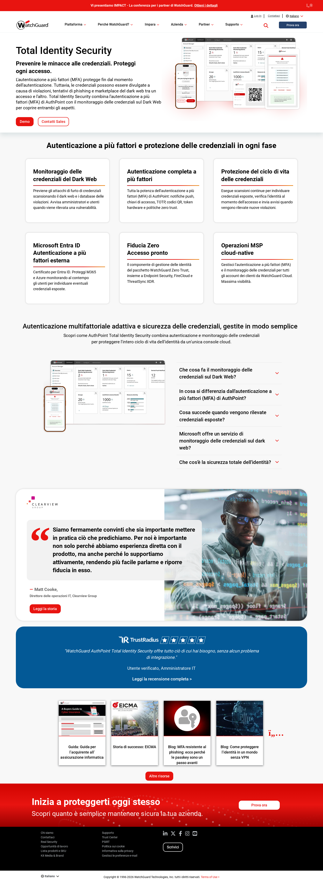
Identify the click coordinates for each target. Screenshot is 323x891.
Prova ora (259, 805)
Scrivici (173, 847)
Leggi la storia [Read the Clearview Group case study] (45, 609)
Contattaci (274, 16)
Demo (25, 121)
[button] (266, 24)
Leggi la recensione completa (160, 679)
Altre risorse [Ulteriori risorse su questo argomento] (159, 776)
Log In (257, 16)
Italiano (294, 16)
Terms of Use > (210, 877)
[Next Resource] (276, 733)
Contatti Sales (53, 121)
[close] (309, 5)
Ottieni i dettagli (206, 5)
